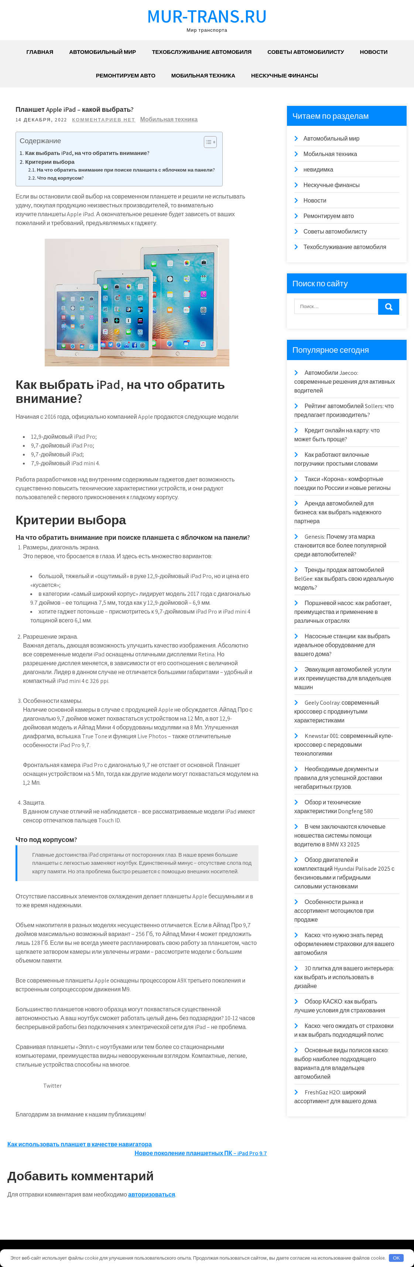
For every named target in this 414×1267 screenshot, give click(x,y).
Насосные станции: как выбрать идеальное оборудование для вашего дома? (342, 645)
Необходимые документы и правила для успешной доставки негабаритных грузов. (338, 778)
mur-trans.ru (207, 16)
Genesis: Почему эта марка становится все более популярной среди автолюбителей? (340, 545)
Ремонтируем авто (125, 75)
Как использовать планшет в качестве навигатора (79, 1144)
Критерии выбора (50, 161)
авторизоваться (151, 1194)
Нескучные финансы (284, 75)
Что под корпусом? (61, 178)
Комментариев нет (104, 120)
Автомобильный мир (102, 51)
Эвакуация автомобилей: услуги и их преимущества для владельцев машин (342, 678)
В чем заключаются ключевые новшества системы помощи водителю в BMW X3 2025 (340, 835)
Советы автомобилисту (305, 51)
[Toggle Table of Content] (207, 142)
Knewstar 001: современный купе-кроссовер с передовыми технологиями (343, 744)
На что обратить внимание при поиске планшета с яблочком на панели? (127, 169)
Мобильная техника (203, 75)
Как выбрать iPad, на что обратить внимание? (88, 152)
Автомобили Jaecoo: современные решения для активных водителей (344, 381)
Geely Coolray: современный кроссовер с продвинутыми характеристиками (336, 711)
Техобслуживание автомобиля (202, 51)
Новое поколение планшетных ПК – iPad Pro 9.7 (200, 1153)
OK (396, 1258)
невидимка (318, 169)
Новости (374, 51)
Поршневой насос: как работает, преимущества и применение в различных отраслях (342, 612)
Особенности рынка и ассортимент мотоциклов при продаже (334, 911)
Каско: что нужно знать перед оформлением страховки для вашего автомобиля (344, 944)
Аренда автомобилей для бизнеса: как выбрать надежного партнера (338, 512)
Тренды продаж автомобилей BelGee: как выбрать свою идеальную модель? (344, 578)
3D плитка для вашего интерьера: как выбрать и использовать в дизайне (344, 977)
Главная (39, 51)
